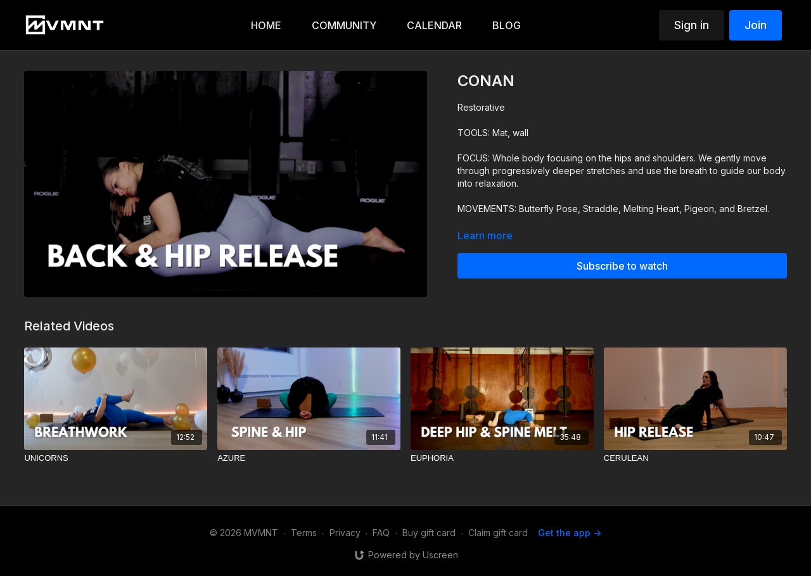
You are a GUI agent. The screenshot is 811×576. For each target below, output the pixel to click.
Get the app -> (569, 532)
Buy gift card (429, 532)
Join (755, 25)
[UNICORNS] (115, 458)
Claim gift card (498, 532)
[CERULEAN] (695, 458)
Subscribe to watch (622, 266)
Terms (304, 532)
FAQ (381, 532)
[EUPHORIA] (502, 458)
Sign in (691, 25)
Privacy (345, 532)
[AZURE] (308, 458)
